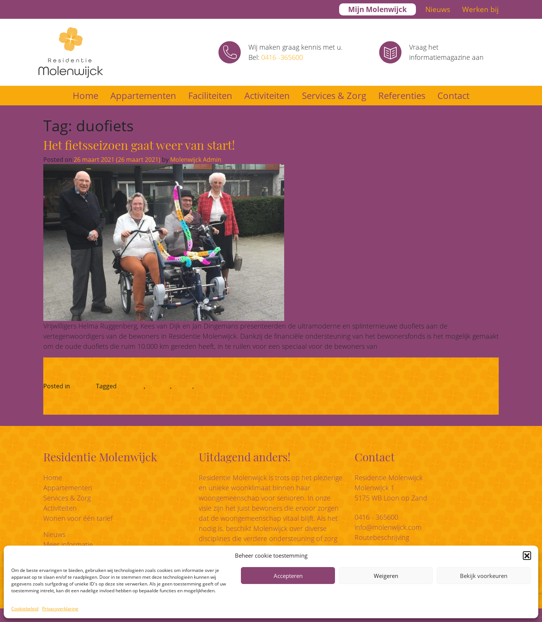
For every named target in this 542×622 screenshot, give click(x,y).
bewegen (131, 386)
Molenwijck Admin (195, 159)
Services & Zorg (334, 95)
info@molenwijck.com (388, 527)
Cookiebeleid (24, 608)
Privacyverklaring (60, 608)
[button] (527, 555)
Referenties (401, 95)
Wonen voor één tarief (78, 518)
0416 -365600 (282, 57)
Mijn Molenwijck (377, 9)
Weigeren (386, 575)
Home (85, 95)
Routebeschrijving (382, 537)
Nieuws (437, 9)
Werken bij (480, 9)
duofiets (158, 386)
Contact (453, 95)
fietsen (182, 386)
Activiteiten (267, 95)
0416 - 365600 (376, 517)
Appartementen (143, 95)
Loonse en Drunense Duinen (236, 386)
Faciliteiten (210, 95)
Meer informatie (68, 544)
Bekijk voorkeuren (483, 575)
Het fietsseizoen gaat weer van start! (139, 145)
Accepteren (288, 575)
